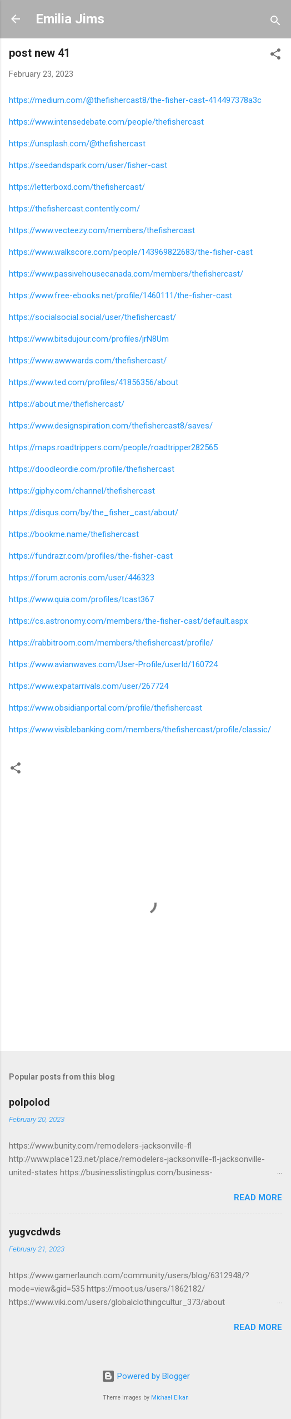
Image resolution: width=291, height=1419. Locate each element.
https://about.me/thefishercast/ (66, 404)
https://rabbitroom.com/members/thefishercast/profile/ (111, 643)
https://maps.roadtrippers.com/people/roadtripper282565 (113, 447)
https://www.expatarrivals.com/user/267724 (88, 686)
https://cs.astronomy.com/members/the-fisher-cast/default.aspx (128, 621)
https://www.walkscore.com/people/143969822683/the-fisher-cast (131, 252)
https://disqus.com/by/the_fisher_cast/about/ (93, 513)
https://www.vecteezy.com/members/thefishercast (102, 230)
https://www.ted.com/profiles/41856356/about (93, 382)
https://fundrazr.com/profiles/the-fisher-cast (91, 556)
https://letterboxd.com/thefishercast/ (77, 187)
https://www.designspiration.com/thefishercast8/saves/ (111, 426)
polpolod (29, 1102)
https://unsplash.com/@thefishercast (77, 144)
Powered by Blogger (146, 1376)
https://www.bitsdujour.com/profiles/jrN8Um (89, 339)
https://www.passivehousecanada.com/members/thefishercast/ (126, 274)
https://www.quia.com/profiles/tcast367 (81, 599)
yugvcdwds (35, 1232)
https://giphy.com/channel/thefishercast (82, 491)
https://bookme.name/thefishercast (74, 534)
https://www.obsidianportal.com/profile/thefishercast (105, 708)
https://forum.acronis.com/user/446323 (81, 578)
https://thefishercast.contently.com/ (74, 209)
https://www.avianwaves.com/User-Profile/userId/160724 (113, 664)
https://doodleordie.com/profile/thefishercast (91, 469)
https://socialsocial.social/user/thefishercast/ (92, 317)
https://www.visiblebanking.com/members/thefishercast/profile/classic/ (140, 730)
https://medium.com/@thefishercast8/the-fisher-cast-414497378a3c (135, 100)
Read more (258, 1198)
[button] (275, 56)
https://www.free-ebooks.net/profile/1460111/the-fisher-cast (120, 295)
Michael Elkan (170, 1397)
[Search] (275, 23)
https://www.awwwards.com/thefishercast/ (88, 361)
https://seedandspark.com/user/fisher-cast (88, 165)
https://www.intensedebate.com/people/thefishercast (106, 122)
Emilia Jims (70, 19)
